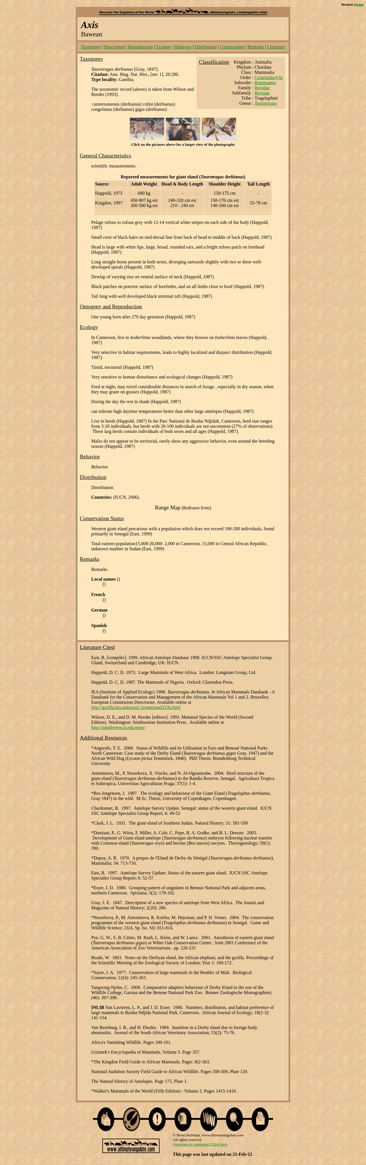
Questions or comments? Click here (200, 1144)
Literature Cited (97, 647)
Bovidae (262, 87)
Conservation (232, 46)
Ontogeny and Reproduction (111, 306)
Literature (276, 46)
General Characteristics (105, 156)
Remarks (256, 46)
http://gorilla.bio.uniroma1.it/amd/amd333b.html (135, 707)
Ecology (163, 46)
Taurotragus (265, 103)
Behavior (183, 46)
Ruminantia (265, 82)
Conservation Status (102, 518)
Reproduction (140, 46)
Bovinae (262, 92)
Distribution (206, 46)
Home (359, 4)
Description (114, 46)
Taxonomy (90, 46)
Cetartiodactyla (268, 77)
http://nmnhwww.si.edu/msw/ (118, 727)
